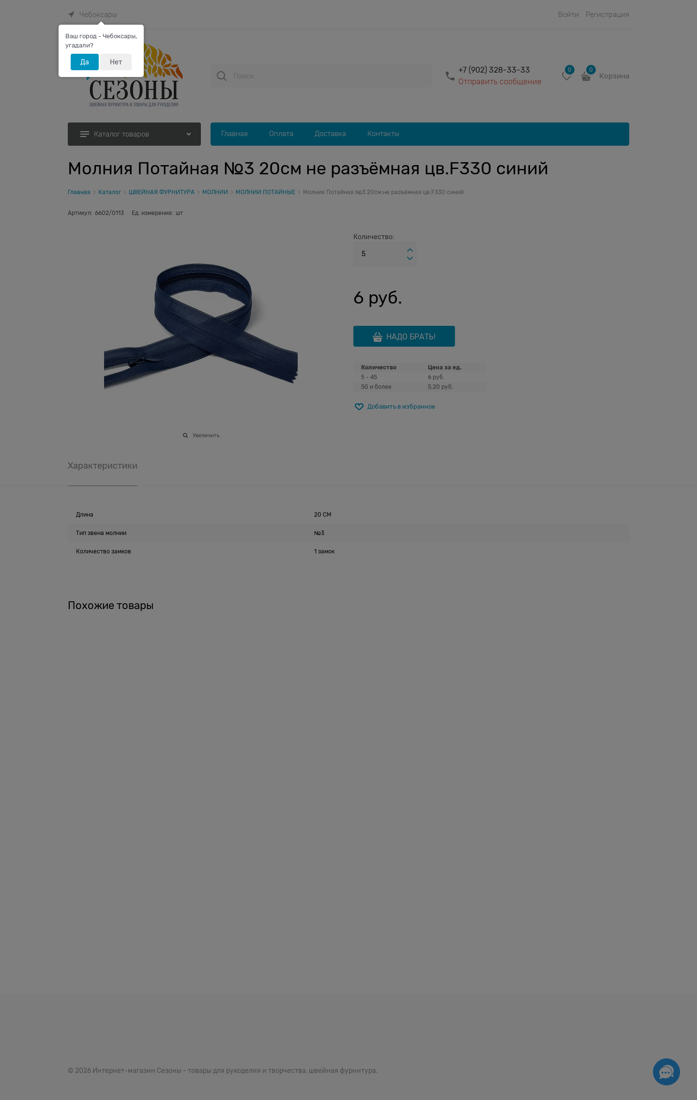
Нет (116, 62)
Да (84, 62)
